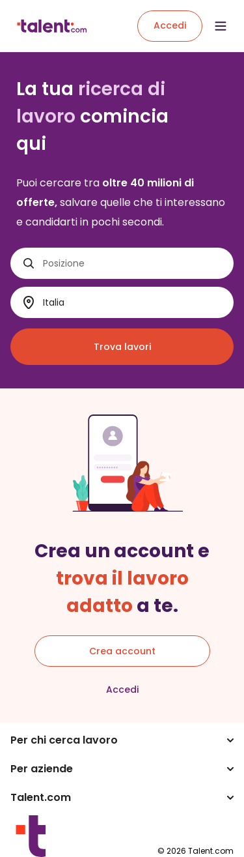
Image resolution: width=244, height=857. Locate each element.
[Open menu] (220, 26)
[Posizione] (133, 263)
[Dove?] (133, 302)
